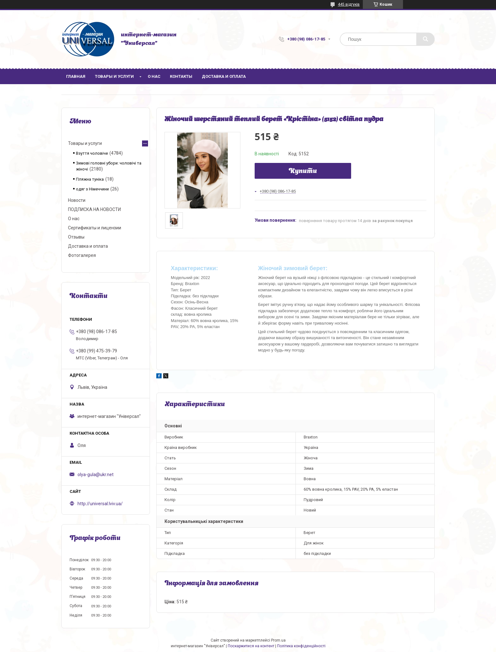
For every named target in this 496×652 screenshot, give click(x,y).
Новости (76, 200)
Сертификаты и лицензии (94, 227)
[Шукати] (425, 39)
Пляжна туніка (90, 179)
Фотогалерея (82, 255)
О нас (154, 76)
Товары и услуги (114, 76)
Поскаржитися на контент (251, 646)
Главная (75, 76)
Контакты (181, 76)
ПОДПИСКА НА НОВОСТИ (94, 209)
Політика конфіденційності (301, 646)
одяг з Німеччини (92, 189)
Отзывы (76, 236)
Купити (303, 171)
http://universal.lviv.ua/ (100, 503)
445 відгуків (349, 4)
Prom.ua (278, 640)
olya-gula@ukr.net (96, 474)
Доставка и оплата (224, 76)
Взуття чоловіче (92, 153)
